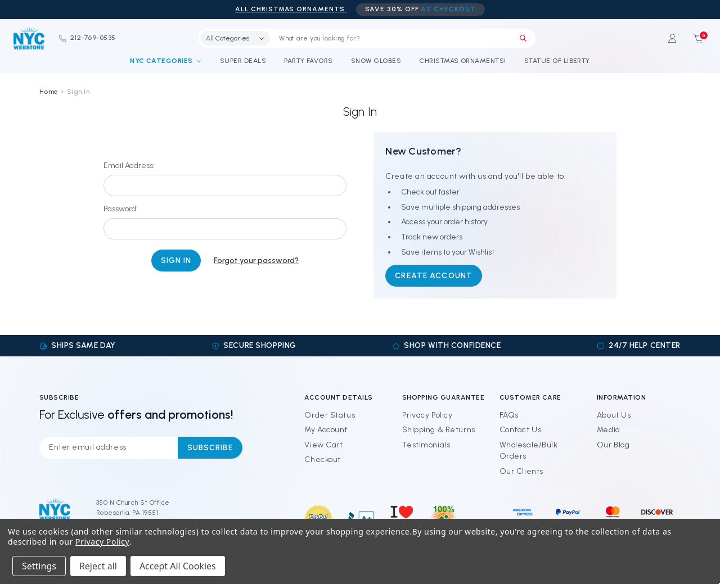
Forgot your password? (256, 260)
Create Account (433, 275)
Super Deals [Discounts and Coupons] (243, 61)
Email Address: (129, 165)
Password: (121, 209)
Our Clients (521, 471)
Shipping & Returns (438, 429)
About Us (614, 415)
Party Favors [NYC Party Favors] (308, 61)
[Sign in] (671, 38)
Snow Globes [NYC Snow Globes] (376, 61)
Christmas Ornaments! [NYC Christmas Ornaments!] (462, 61)
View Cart (323, 445)
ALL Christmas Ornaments (291, 9)
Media (608, 429)
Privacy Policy (427, 415)
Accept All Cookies (178, 566)
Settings (39, 566)
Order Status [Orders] (329, 415)
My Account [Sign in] (326, 429)
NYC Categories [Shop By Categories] (166, 61)
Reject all (98, 566)
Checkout (322, 459)
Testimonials (426, 445)
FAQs (509, 415)
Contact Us (521, 429)
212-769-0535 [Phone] (87, 38)
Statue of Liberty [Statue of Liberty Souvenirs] (557, 61)
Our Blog (613, 445)
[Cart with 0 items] (694, 38)
